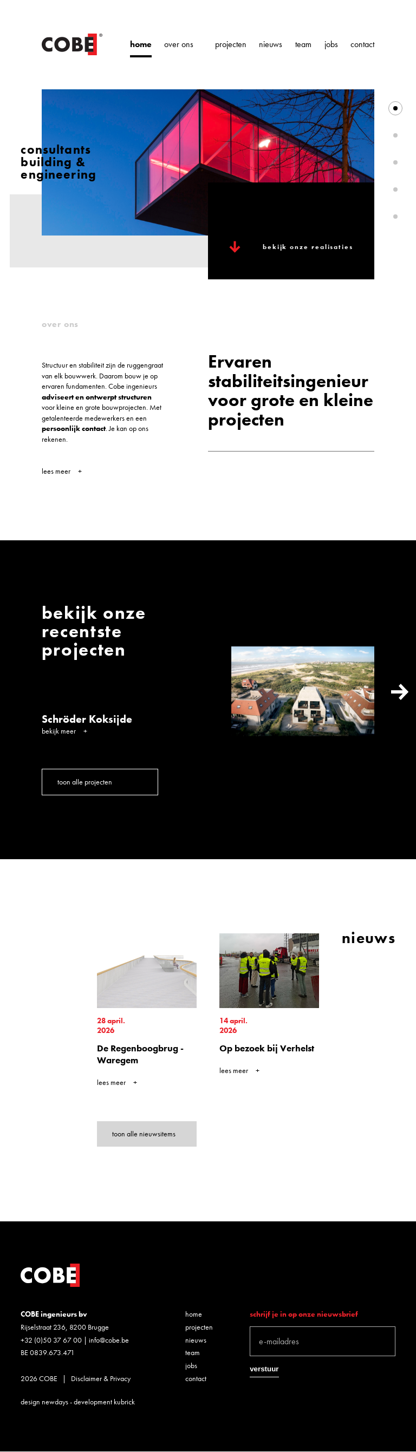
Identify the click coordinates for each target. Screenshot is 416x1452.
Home (141, 44)
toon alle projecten (84, 782)
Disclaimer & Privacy (101, 1378)
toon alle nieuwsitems (144, 1134)
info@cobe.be (109, 1340)
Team (303, 44)
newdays (55, 1402)
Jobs (331, 44)
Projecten (230, 44)
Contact (362, 44)
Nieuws (270, 44)
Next (400, 692)
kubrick (124, 1402)
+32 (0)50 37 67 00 (51, 1340)
